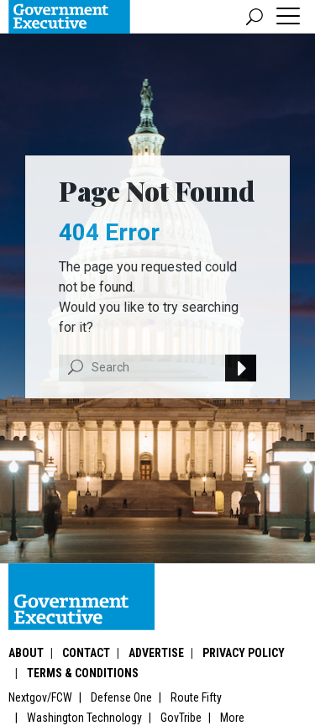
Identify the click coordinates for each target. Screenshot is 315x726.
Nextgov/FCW (40, 697)
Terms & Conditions (83, 673)
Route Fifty (196, 697)
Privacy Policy (243, 653)
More (232, 717)
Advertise (156, 653)
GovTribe (181, 717)
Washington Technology (84, 717)
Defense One (121, 697)
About (26, 653)
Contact (86, 653)
